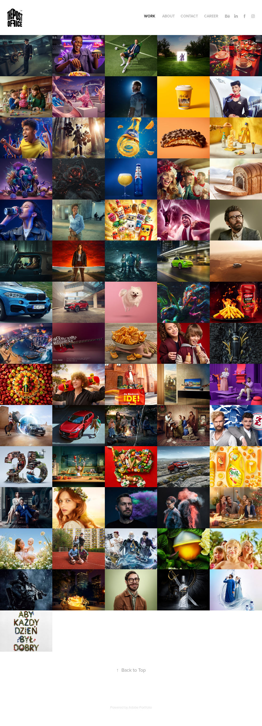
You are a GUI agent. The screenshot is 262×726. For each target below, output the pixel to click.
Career (211, 16)
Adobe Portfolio (140, 707)
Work (149, 16)
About (168, 16)
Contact (189, 16)
